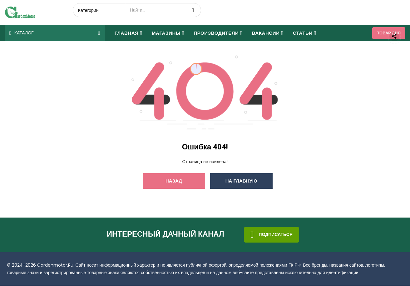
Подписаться (271, 235)
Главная (128, 33)
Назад (173, 181)
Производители (218, 33)
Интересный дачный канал (165, 234)
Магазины (168, 33)
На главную (241, 181)
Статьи (304, 33)
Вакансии (268, 33)
